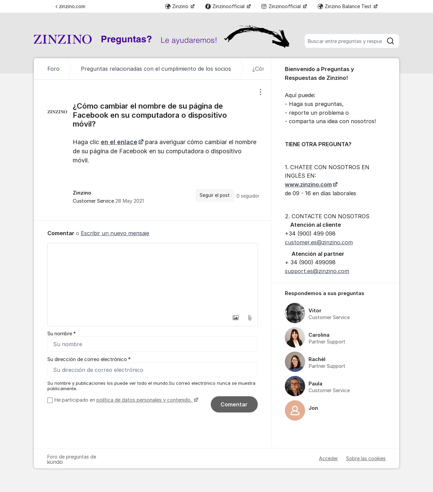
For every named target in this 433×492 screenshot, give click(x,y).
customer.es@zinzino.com (319, 242)
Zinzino (177, 6)
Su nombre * (61, 334)
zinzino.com (70, 6)
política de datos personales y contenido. (144, 400)
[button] (235, 318)
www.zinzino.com (308, 184)
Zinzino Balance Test (345, 6)
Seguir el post (215, 195)
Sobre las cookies (366, 458)
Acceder (328, 458)
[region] (152, 150)
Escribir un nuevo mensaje (115, 233)
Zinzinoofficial (225, 6)
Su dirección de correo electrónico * (89, 359)
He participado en (125, 400)
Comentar (234, 404)
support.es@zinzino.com (317, 271)
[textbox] (152, 277)
